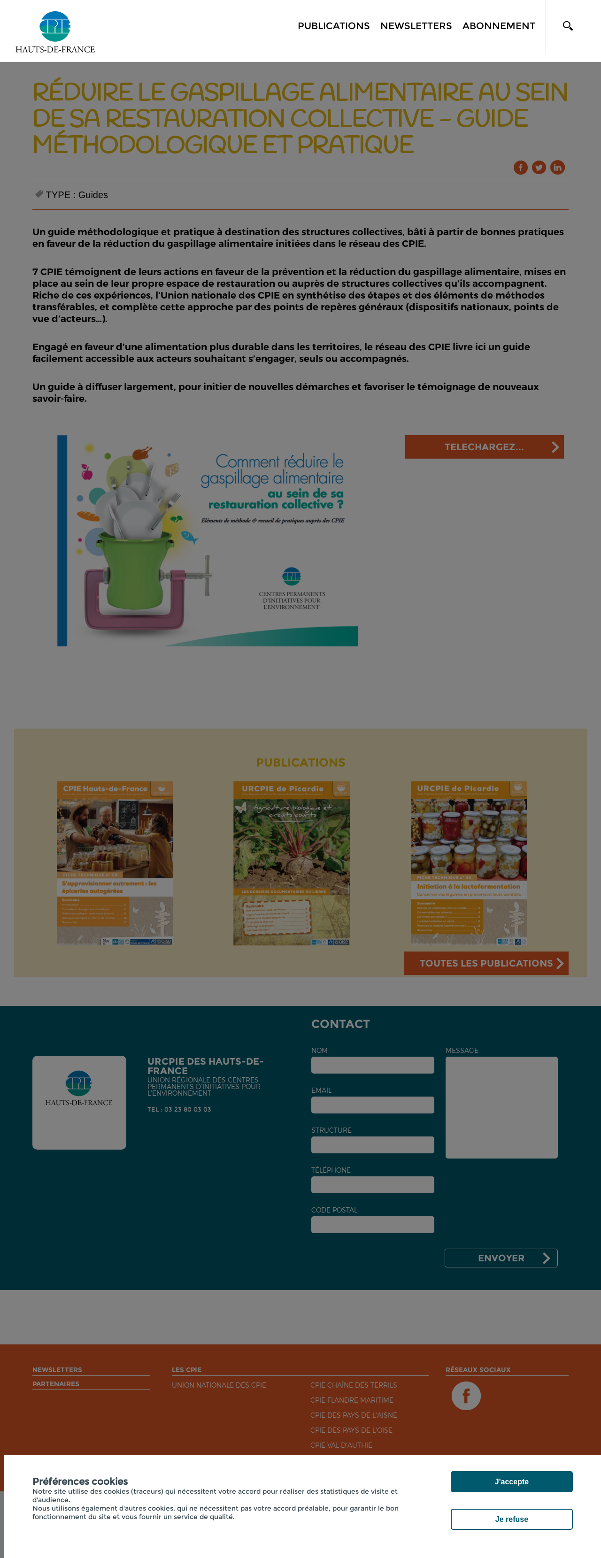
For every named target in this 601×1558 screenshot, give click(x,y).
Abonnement (498, 26)
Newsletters (416, 26)
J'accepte (512, 1482)
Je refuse (511, 1519)
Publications (334, 26)
